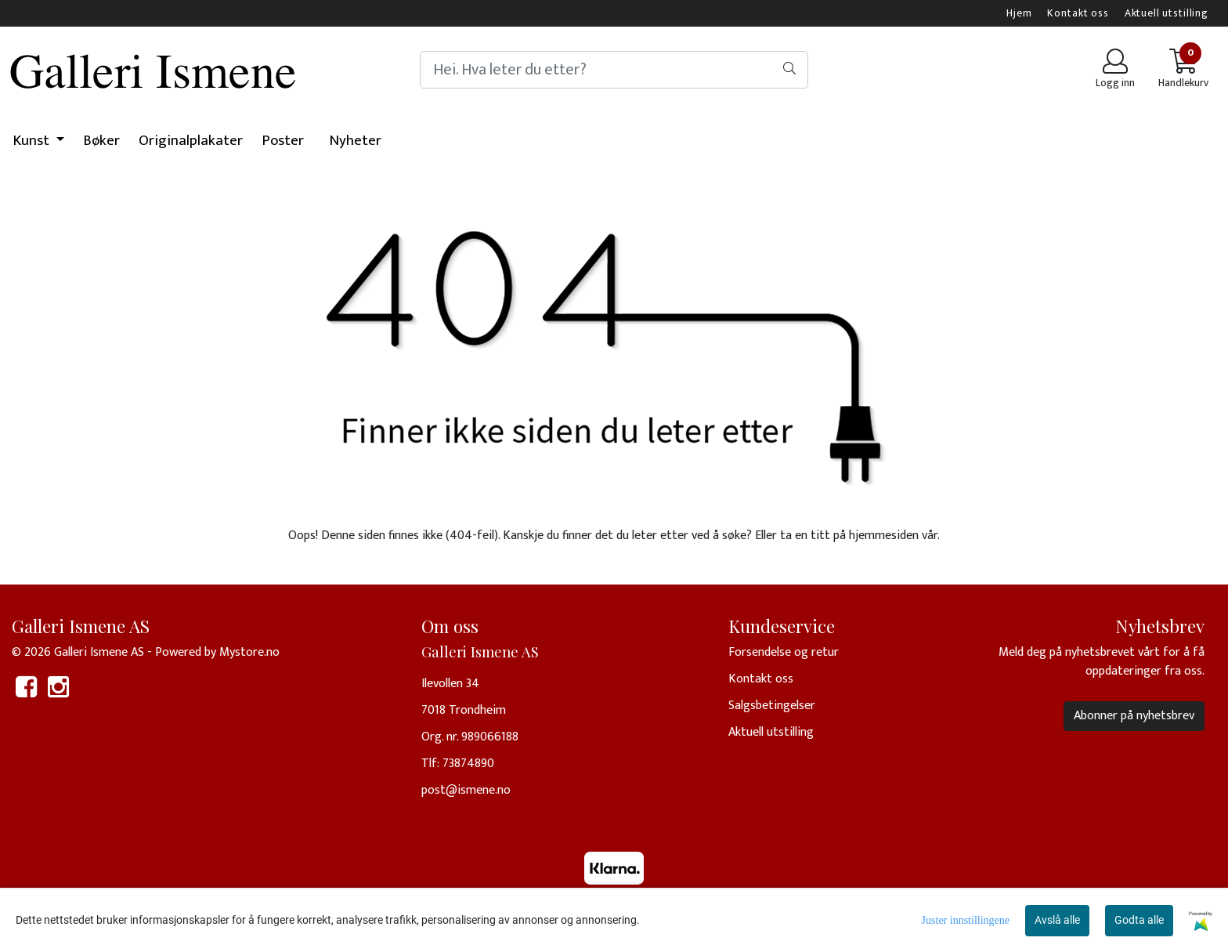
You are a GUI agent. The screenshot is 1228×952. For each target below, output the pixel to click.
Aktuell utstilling (1166, 13)
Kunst (32, 141)
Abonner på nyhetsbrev (1134, 715)
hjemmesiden (884, 535)
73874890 (468, 763)
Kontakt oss (1077, 13)
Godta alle (1139, 920)
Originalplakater (191, 141)
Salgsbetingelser (771, 705)
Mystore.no (249, 652)
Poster (283, 141)
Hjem (1018, 13)
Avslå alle (1057, 920)
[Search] (614, 70)
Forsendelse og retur (783, 652)
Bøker (101, 141)
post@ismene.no (466, 790)
